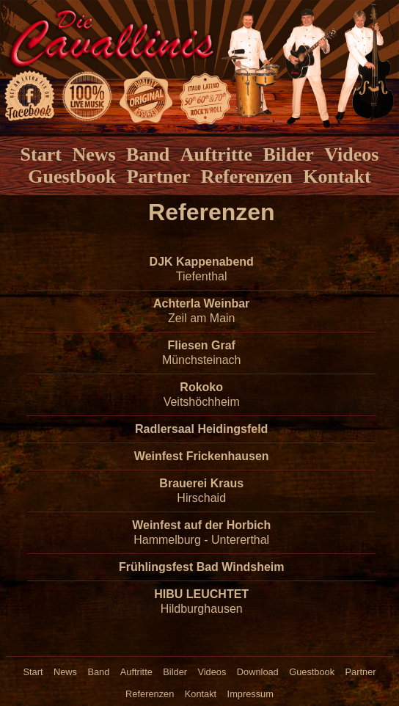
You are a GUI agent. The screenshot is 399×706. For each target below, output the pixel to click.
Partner (159, 176)
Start (41, 154)
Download (258, 671)
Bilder (288, 154)
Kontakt (336, 176)
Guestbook (72, 176)
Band (147, 154)
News (93, 154)
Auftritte (216, 154)
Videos (351, 154)
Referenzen (247, 176)
